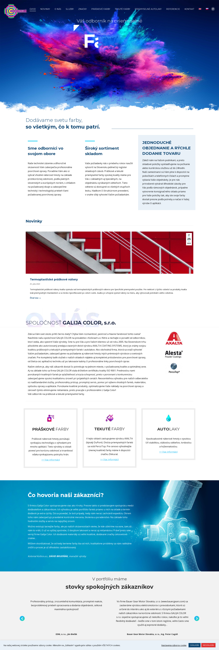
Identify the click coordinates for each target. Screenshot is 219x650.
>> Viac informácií (50, 459)
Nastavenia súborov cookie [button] (173, 645)
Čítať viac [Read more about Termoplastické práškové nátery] (35, 298)
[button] (22, 618)
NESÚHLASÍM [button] (208, 645)
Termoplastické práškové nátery (54, 279)
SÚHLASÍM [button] (194, 645)
